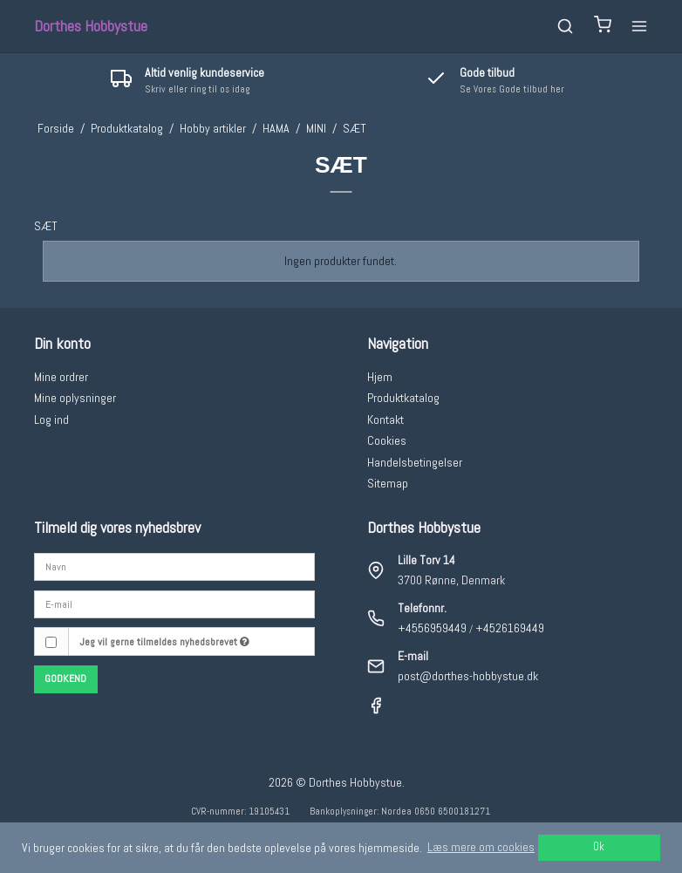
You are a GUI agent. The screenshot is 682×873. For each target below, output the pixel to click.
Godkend (65, 678)
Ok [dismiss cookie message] (598, 847)
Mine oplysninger (75, 398)
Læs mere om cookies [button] (481, 847)
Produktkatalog (403, 398)
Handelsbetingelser (414, 462)
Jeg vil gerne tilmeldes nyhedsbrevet (164, 642)
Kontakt (385, 419)
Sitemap (387, 483)
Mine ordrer (61, 377)
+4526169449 (509, 628)
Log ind (51, 419)
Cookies (386, 440)
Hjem (379, 377)
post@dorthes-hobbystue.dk (468, 676)
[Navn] (174, 566)
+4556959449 (432, 628)
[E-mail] (174, 603)
